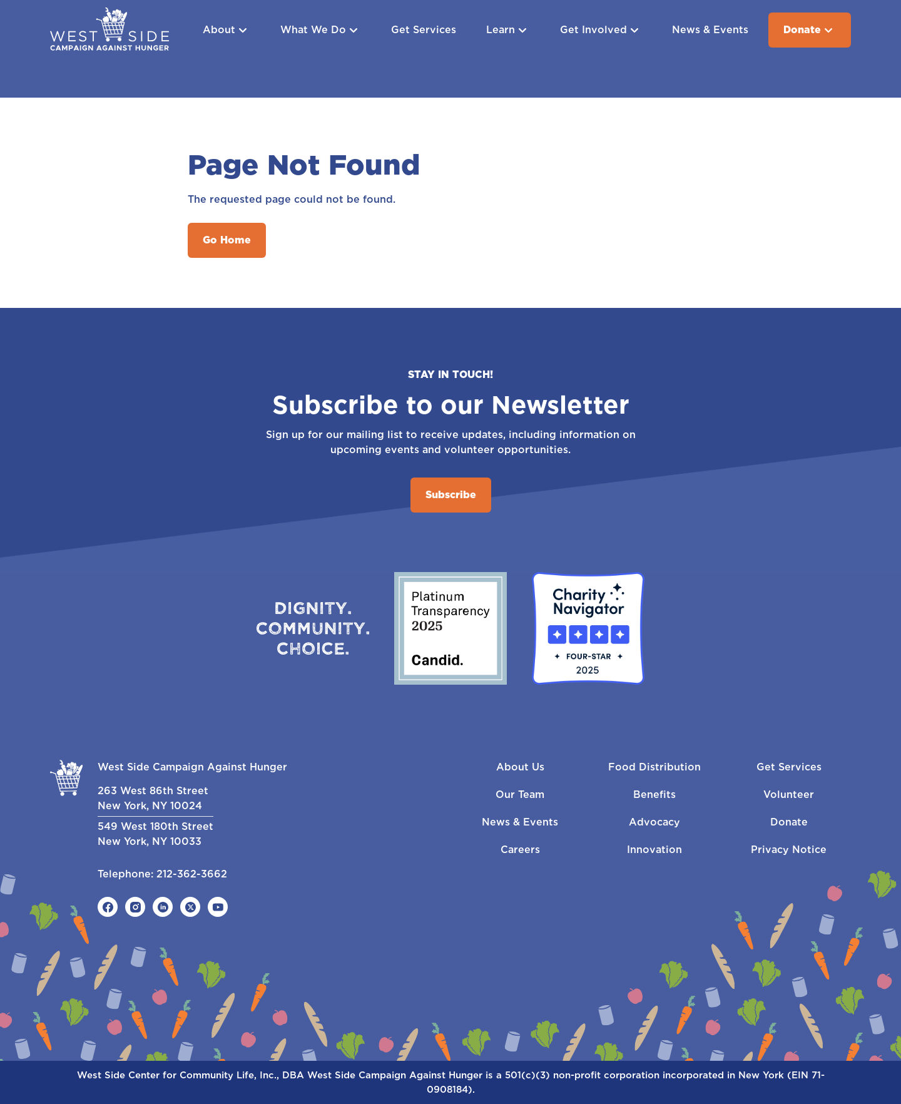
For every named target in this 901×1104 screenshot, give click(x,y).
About (226, 30)
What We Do (320, 30)
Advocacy (654, 822)
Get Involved (601, 30)
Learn (508, 30)
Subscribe (450, 495)
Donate (809, 30)
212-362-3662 (191, 874)
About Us (520, 767)
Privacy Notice (789, 850)
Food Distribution (654, 767)
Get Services (423, 30)
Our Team (520, 794)
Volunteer (788, 794)
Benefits (654, 794)
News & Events (710, 30)
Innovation (654, 850)
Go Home (227, 240)
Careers (520, 850)
